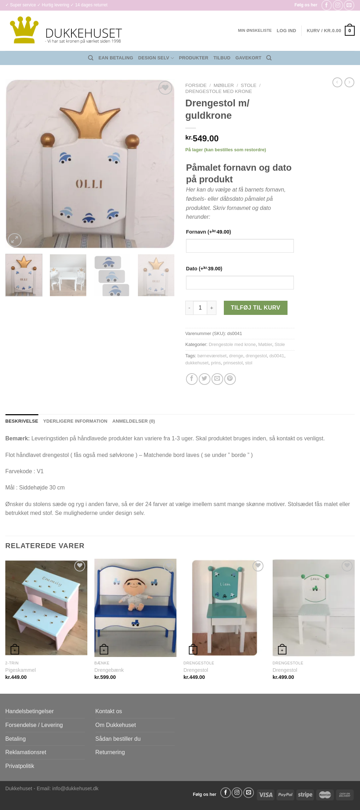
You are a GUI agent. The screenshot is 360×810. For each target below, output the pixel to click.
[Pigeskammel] (46, 608)
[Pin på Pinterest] (230, 379)
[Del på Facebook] (192, 379)
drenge (236, 355)
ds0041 (276, 355)
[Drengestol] (225, 608)
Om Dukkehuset (115, 725)
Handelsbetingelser (29, 711)
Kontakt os (108, 711)
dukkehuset (196, 362)
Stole (248, 85)
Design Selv (156, 58)
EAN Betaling (116, 57)
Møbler (224, 85)
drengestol (256, 355)
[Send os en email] (349, 5)
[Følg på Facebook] (326, 5)
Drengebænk (109, 670)
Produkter (193, 57)
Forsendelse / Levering (34, 725)
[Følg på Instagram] (338, 5)
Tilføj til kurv (255, 308)
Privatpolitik (19, 766)
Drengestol (196, 670)
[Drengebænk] (135, 608)
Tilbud (221, 57)
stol (248, 362)
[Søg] (90, 58)
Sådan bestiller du (118, 739)
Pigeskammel (20, 670)
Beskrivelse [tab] (21, 421)
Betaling (15, 739)
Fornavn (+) (208, 232)
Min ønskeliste (255, 30)
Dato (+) (204, 268)
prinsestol (233, 362)
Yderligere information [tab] (75, 421)
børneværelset (212, 355)
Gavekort (249, 57)
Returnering (110, 752)
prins (216, 362)
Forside (196, 85)
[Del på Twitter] (204, 379)
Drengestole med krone (218, 91)
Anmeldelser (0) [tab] (133, 421)
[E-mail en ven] (217, 379)
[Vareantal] (200, 308)
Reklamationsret (25, 752)
